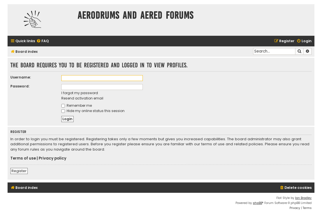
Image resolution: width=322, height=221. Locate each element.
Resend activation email (82, 98)
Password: (19, 86)
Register (19, 171)
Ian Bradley (303, 198)
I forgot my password (79, 93)
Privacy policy (52, 158)
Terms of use (23, 158)
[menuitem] (42, 41)
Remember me (76, 105)
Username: (20, 77)
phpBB (257, 203)
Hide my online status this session (93, 110)
